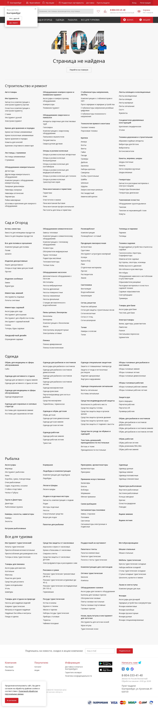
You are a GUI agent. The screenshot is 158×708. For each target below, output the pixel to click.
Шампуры (9, 592)
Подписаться (124, 651)
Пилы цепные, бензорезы (55, 312)
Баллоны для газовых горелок (93, 595)
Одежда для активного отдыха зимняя (21, 380)
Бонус (128, 20)
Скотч (121, 109)
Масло (46, 326)
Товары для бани (127, 305)
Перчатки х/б (124, 408)
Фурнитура (9, 286)
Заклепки (85, 166)
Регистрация (145, 3)
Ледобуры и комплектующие (57, 471)
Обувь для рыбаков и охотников (134, 418)
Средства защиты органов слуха (94, 420)
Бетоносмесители (126, 151)
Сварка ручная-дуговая (52, 143)
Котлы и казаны (49, 603)
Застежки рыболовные (128, 493)
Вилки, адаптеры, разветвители (132, 323)
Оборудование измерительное (20, 167)
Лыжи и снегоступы (128, 584)
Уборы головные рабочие (131, 383)
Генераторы (124, 179)
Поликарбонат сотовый (91, 236)
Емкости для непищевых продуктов (20, 232)
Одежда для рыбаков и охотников (59, 362)
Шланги (8, 254)
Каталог (37, 667)
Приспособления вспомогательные (20, 550)
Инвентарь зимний (14, 293)
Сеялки (8, 325)
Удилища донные (126, 468)
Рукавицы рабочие (127, 411)
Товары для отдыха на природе (20, 599)
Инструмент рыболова (14, 472)
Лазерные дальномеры (14, 186)
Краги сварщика (125, 401)
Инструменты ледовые (14, 297)
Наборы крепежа (88, 169)
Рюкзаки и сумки (51, 570)
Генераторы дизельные (129, 193)
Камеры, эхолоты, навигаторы (19, 514)
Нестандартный (87, 193)
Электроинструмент (13, 121)
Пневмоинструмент (51, 108)
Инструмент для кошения (15, 314)
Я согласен (11, 700)
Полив (7, 250)
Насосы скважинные (51, 296)
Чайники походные (51, 623)
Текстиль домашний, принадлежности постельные (95, 441)
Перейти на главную (79, 70)
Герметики (47, 193)
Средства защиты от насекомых (58, 543)
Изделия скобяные (14, 278)
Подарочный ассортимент (93, 543)
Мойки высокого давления (130, 266)
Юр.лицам (48, 3)
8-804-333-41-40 (132, 675)
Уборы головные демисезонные (132, 376)
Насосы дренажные (51, 289)
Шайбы (84, 179)
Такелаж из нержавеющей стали (132, 210)
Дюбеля (84, 162)
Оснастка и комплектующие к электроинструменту (17, 109)
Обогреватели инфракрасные (55, 251)
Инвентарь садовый (14, 307)
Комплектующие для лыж (129, 588)
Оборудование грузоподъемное (132, 203)
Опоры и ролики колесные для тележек (59, 176)
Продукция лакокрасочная (93, 243)
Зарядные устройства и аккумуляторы (135, 603)
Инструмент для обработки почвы (19, 318)
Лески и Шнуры (50, 485)
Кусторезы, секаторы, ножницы (132, 262)
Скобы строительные (90, 176)
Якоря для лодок (50, 517)
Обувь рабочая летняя (128, 442)
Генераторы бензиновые (129, 189)
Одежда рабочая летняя (53, 439)
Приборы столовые (51, 616)
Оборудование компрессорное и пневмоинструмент (58, 93)
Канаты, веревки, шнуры (130, 158)
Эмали (83, 278)
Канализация (86, 295)
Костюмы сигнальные (90, 393)
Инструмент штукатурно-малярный (96, 254)
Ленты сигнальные (126, 106)
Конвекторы (48, 248)
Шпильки (84, 183)
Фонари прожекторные (128, 613)
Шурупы (84, 186)
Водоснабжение (88, 292)
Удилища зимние (126, 472)
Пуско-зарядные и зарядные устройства (98, 104)
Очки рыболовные (12, 482)
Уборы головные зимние (129, 369)
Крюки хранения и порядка (16, 139)
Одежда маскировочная (53, 388)
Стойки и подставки (13, 489)
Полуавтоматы (49, 140)
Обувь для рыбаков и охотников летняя (136, 431)
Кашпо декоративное (14, 265)
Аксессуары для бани (128, 309)
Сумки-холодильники (13, 585)
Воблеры (85, 490)
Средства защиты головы (91, 408)
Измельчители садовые (129, 259)
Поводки (122, 507)
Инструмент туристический (18, 543)
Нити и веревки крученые (129, 169)
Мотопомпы (48, 282)
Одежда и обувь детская (55, 411)
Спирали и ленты (50, 553)
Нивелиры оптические (14, 193)
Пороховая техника (89, 131)
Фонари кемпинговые (128, 606)
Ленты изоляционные (128, 96)
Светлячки (85, 521)
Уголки (122, 130)
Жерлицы (8, 468)
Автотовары (11, 92)
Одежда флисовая (50, 391)
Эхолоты (8, 521)
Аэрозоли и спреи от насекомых (56, 547)
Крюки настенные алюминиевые (18, 132)
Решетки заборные (89, 306)
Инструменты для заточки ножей (95, 622)
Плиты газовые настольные (92, 601)
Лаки (83, 264)
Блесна (84, 486)
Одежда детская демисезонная (56, 418)
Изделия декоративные (16, 261)
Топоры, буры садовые (14, 328)
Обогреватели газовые (90, 598)
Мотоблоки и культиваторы (131, 269)
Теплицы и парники (128, 228)
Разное (122, 330)
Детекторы (9, 171)
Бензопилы (47, 316)
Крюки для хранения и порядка (19, 128)
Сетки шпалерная (88, 320)
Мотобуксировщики (128, 543)
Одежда (60, 20)
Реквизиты (9, 670)
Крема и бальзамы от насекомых (57, 550)
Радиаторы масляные (52, 258)
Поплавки (85, 517)
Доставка (90, 3)
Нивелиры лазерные (13, 190)
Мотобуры (123, 272)
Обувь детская (49, 415)
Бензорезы (47, 319)
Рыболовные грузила (14, 507)
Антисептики (86, 247)
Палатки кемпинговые (90, 553)
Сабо (7, 369)
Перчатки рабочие (127, 404)
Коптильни (9, 571)
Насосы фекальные (51, 299)
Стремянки (9, 160)
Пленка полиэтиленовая (53, 347)
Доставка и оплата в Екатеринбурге (74, 668)
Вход (134, 3)
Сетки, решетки (88, 302)
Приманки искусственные (93, 479)
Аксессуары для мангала (15, 568)
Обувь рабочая (126, 439)
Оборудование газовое (92, 587)
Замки (7, 282)
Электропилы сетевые (52, 333)
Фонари (122, 595)
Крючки (122, 500)
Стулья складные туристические (132, 574)
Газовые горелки (88, 608)
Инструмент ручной (13, 117)
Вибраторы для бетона (129, 144)
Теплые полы (48, 265)
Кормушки (48, 465)
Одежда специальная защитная (96, 362)
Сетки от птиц (87, 317)
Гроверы (84, 159)
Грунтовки (85, 250)
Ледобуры (47, 478)
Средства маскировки (52, 400)
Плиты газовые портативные (93, 605)
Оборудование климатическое (57, 228)
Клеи (45, 196)
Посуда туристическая (53, 599)
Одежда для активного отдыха (20, 376)
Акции (144, 20)
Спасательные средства (53, 514)
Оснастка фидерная (127, 503)
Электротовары (126, 319)
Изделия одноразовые (90, 376)
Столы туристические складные (132, 571)
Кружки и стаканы (50, 606)
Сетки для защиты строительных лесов (97, 310)
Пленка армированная (52, 344)
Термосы (46, 620)
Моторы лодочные (51, 507)
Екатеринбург (14, 3)
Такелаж (122, 207)
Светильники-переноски (129, 334)
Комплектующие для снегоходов (96, 567)
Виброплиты (124, 148)
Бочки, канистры (13, 228)
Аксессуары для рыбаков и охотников (59, 366)
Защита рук (124, 397)
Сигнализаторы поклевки (93, 510)
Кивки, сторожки (88, 514)
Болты (83, 145)
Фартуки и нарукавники (90, 379)
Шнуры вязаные (125, 172)
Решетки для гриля (13, 578)
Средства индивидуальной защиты (98, 400)
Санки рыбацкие (88, 504)
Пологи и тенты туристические (94, 560)
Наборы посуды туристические (56, 613)
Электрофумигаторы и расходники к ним (60, 563)
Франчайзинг (33, 3)
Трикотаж (47, 443)
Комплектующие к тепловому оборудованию (55, 243)
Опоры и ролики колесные (55, 150)
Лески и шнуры (49, 489)
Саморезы (85, 172)
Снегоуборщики (125, 295)
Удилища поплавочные (128, 475)
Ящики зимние (126, 514)
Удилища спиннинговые (129, 479)
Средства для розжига (14, 581)
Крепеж (84, 138)
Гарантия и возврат (73, 672)
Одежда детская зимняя (53, 422)
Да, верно (13, 23)
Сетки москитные (88, 313)
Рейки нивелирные (12, 200)
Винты (83, 148)
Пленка (46, 340)
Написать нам (130, 662)
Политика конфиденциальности (78, 676)
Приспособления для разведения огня (21, 553)
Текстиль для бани (127, 313)
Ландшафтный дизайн (15, 335)
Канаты (122, 165)
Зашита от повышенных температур (96, 366)
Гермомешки (48, 592)
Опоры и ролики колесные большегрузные (54, 159)
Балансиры (85, 483)
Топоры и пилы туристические (17, 557)
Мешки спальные (127, 549)
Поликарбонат (88, 228)
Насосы (46, 510)
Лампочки (123, 327)
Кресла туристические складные (132, 564)
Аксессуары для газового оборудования (98, 591)
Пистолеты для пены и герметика (57, 210)
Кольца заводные (126, 496)
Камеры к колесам (88, 331)
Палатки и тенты (89, 549)
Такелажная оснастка (129, 200)
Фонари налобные (126, 610)
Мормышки (85, 493)
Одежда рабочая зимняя (53, 436)
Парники (122, 232)
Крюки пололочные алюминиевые (19, 135)
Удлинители (124, 337)
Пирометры (10, 196)
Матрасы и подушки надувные (17, 609)
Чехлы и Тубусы (11, 492)
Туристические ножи (89, 629)
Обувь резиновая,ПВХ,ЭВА (130, 446)
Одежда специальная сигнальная (97, 386)
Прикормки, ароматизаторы (94, 465)
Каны (7, 475)
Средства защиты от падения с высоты (97, 424)
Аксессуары (10, 465)
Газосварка (48, 127)
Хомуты (122, 214)
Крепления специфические (130, 126)
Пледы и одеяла (11, 616)
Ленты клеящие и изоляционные (134, 92)
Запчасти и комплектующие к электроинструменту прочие (17, 103)
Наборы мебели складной (130, 567)
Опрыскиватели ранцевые (130, 282)
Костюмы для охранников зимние (19, 410)
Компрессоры (48, 104)
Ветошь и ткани (87, 446)
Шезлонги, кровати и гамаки (131, 577)
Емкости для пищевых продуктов (19, 236)
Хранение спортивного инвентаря (19, 145)
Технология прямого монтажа (95, 123)
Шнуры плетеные (126, 162)
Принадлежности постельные (93, 450)
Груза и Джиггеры (13, 499)
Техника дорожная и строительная (135, 137)
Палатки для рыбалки (53, 524)
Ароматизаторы (87, 468)
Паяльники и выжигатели (53, 137)
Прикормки (85, 472)
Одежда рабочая (51, 432)
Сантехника (86, 285)
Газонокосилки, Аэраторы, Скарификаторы (130, 254)
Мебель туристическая (130, 560)
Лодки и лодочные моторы (56, 496)
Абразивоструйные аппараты (131, 141)
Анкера (84, 141)
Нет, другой (14, 18)
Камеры (8, 518)
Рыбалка (72, 20)
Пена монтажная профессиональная (58, 206)
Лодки (45, 503)
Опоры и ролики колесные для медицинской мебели (56, 171)
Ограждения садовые (14, 339)
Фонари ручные (125, 616)
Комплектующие (88, 232)
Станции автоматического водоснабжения (54, 303)
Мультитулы (86, 625)
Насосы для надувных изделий (17, 603)
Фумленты (123, 113)
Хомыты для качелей (13, 142)
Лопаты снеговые (12, 300)
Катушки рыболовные (15, 528)
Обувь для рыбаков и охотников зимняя (136, 428)
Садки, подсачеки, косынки (16, 485)
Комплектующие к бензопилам (56, 323)
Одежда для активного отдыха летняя (21, 383)
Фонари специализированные (131, 620)
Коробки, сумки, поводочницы (17, 479)
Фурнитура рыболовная (130, 486)
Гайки (83, 152)
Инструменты (11, 98)
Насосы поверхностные (53, 292)
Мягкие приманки (88, 496)
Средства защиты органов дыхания (96, 417)
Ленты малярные (126, 103)
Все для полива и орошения (18, 243)
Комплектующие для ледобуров (56, 475)
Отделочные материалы (91, 267)
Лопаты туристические (14, 547)
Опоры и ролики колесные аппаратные (59, 154)
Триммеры (123, 298)
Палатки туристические (91, 556)
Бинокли (84, 577)
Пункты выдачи (103, 3)
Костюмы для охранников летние (19, 413)
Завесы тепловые (50, 232)
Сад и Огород (44, 20)
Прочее (8, 271)
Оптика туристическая (92, 573)
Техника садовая (127, 243)
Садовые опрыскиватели (129, 291)
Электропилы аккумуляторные (56, 330)
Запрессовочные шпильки (92, 189)
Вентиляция (86, 289)
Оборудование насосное (55, 272)
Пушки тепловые (50, 255)
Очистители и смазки (52, 200)
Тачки (84, 327)
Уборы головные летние (129, 372)
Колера (84, 257)
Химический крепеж (89, 196)
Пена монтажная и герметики (57, 189)
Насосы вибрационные (52, 285)
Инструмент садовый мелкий (17, 321)
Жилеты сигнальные (89, 390)
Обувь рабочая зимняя (128, 449)
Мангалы (8, 575)
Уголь (7, 588)
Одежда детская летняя (53, 425)
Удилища (123, 465)
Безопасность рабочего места (94, 404)
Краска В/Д (85, 261)
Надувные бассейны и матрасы (18, 613)
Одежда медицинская (14, 397)
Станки (8, 114)
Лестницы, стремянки (15, 152)
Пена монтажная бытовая (54, 203)
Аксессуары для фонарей (129, 599)
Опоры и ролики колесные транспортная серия (54, 180)
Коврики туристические (15, 606)
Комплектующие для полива (17, 247)
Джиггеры (9, 503)
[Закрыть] (35, 9)
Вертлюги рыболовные (128, 490)
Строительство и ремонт (26, 85)
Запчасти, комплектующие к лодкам (58, 500)
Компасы (84, 580)
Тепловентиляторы (51, 262)
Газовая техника (88, 127)
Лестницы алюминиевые (15, 156)
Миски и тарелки (50, 609)
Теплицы (122, 236)
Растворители (87, 274)
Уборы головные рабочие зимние (133, 386)
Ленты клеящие (125, 99)
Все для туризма (90, 20)
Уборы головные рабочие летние (133, 390)
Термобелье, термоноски (54, 404)
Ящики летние (125, 520)
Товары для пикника (14, 564)
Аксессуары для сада (13, 311)
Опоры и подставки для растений (19, 268)
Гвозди (84, 155)
